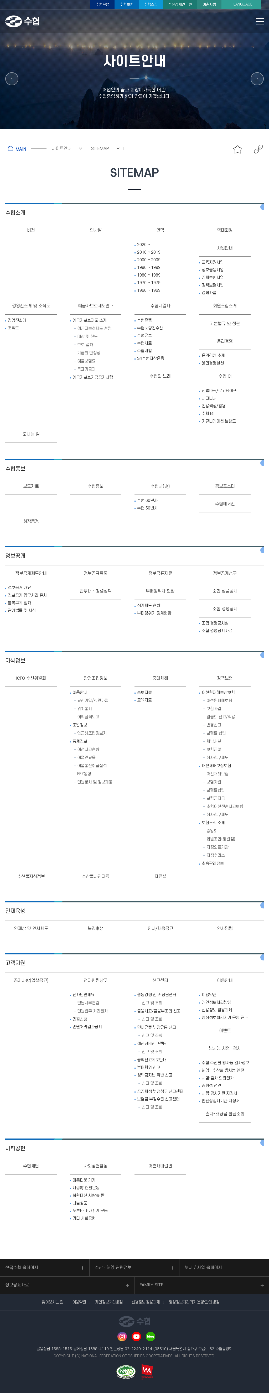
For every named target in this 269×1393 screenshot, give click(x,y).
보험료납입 (215, 790)
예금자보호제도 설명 (94, 328)
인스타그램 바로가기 (122, 1336)
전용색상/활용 (214, 406)
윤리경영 (225, 341)
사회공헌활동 (95, 1166)
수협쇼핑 (151, 4)
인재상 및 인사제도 (31, 928)
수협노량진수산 (150, 328)
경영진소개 (17, 320)
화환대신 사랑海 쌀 (88, 1195)
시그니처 (209, 398)
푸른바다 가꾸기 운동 (90, 1210)
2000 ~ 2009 (149, 260)
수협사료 (144, 343)
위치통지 (84, 708)
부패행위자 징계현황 (154, 613)
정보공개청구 (225, 573)
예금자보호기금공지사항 (93, 377)
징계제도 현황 (148, 605)
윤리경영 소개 (213, 355)
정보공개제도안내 (31, 573)
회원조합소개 (225, 306)
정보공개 (15, 556)
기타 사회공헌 (84, 1218)
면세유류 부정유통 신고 (156, 1027)
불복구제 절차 (19, 603)
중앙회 (212, 831)
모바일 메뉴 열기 (260, 21)
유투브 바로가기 (136, 1336)
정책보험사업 (213, 285)
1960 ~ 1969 (149, 290)
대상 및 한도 (87, 336)
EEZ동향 (84, 774)
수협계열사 (160, 306)
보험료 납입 (216, 733)
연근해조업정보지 (92, 733)
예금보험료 (86, 361)
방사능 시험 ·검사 (225, 1048)
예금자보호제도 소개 (90, 320)
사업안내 (225, 248)
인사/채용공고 (160, 928)
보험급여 (213, 749)
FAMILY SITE (151, 1285)
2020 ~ (143, 244)
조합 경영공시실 (215, 623)
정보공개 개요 (19, 587)
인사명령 (225, 928)
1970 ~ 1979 (149, 282)
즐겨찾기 (237, 149)
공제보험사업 (213, 277)
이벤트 (225, 1030)
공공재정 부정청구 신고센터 (160, 1091)
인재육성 (15, 911)
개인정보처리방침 (216, 1002)
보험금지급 (215, 798)
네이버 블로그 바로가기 (150, 1336)
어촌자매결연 (160, 1166)
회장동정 (31, 521)
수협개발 (144, 351)
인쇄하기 (216, 149)
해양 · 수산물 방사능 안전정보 (226, 1070)
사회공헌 (15, 1149)
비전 (31, 230)
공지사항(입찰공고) (31, 980)
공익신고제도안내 (152, 1060)
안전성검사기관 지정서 (221, 1101)
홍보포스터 (225, 486)
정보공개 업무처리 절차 (27, 595)
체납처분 (213, 741)
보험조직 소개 (213, 822)
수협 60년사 (147, 500)
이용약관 (209, 994)
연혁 (160, 230)
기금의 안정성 (88, 353)
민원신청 (80, 1019)
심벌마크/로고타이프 (219, 390)
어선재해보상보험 (216, 765)
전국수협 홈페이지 (21, 1267)
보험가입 (213, 708)
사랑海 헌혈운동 (86, 1188)
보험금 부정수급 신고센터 (158, 1099)
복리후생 (96, 928)
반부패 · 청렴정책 (96, 591)
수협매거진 (225, 504)
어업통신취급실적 (92, 765)
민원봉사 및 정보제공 (94, 782)
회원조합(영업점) (220, 839)
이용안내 (80, 692)
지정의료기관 (217, 847)
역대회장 (225, 230)
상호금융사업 (213, 270)
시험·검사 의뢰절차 (218, 1078)
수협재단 (31, 1166)
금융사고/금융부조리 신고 (158, 1011)
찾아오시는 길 (52, 1302)
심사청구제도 (217, 757)
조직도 (13, 328)
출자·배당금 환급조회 (225, 1114)
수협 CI (225, 376)
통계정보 (80, 741)
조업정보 (80, 725)
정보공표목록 (95, 573)
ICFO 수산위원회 (31, 678)
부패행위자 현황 (160, 591)
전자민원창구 (95, 980)
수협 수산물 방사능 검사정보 (225, 1063)
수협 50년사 (147, 508)
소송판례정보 (213, 863)
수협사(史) (160, 486)
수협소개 (15, 213)
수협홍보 (15, 469)
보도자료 (31, 486)
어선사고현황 (88, 749)
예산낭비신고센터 (152, 1043)
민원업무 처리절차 (92, 1011)
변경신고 (213, 725)
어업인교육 (86, 757)
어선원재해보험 (219, 700)
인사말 (96, 230)
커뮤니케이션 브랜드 (219, 421)
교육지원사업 (213, 262)
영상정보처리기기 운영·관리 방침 (226, 1017)
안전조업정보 (95, 678)
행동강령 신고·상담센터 (156, 994)
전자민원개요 (84, 994)
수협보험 (126, 4)
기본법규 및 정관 (225, 323)
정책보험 (225, 678)
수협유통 (144, 335)
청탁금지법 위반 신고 (154, 1075)
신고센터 (160, 980)
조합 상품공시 (225, 591)
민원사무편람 (88, 1003)
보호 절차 (85, 344)
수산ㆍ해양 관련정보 (113, 1267)
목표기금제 (86, 369)
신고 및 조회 (152, 1003)
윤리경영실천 (213, 363)
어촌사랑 (209, 4)
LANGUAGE (243, 4)
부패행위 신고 (148, 1067)
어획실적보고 (88, 717)
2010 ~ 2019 (149, 252)
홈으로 (27, 148)
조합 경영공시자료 (217, 630)
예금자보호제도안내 (95, 306)
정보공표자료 (160, 573)
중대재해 (160, 678)
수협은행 (102, 4)
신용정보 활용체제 (217, 1010)
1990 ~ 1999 (149, 267)
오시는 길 (31, 434)
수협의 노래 (160, 376)
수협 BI (208, 413)
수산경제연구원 (180, 4)
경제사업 (209, 292)
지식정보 (15, 661)
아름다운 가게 (84, 1180)
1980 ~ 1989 (149, 275)
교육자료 (144, 700)
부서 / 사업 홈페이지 (203, 1267)
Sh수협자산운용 (150, 358)
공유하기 (258, 149)
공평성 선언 (211, 1085)
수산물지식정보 (31, 876)
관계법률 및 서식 (22, 610)
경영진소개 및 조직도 (31, 306)
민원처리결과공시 (87, 1027)
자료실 (160, 876)
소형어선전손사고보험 (224, 806)
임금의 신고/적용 (220, 717)
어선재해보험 (217, 774)
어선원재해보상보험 (218, 692)
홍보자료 (144, 692)
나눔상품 (80, 1203)
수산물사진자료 (96, 876)
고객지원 (15, 963)
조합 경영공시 (225, 609)
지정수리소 (215, 855)
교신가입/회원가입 (92, 700)
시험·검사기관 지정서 (219, 1093)
